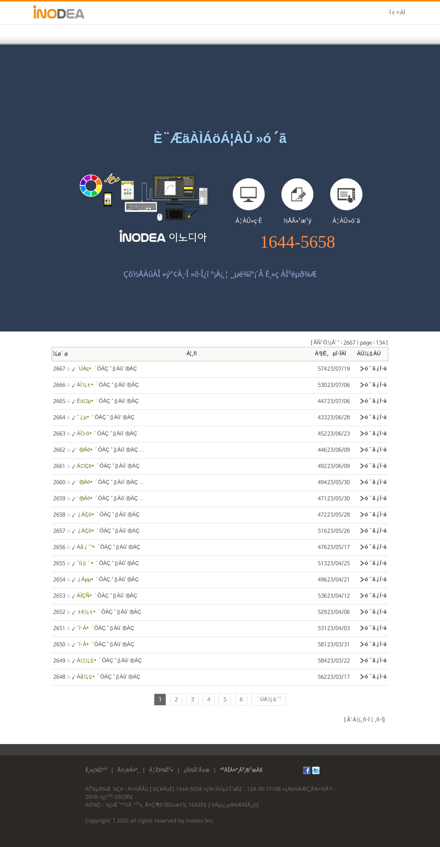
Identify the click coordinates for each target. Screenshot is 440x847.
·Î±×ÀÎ (396, 13)
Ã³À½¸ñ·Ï (357, 720)
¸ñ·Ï (378, 720)
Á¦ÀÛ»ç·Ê (248, 220)
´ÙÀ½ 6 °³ (268, 700)
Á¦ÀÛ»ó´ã (346, 220)
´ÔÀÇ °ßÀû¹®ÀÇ (107, 369)
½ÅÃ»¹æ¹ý (297, 220)
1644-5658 (297, 242)
